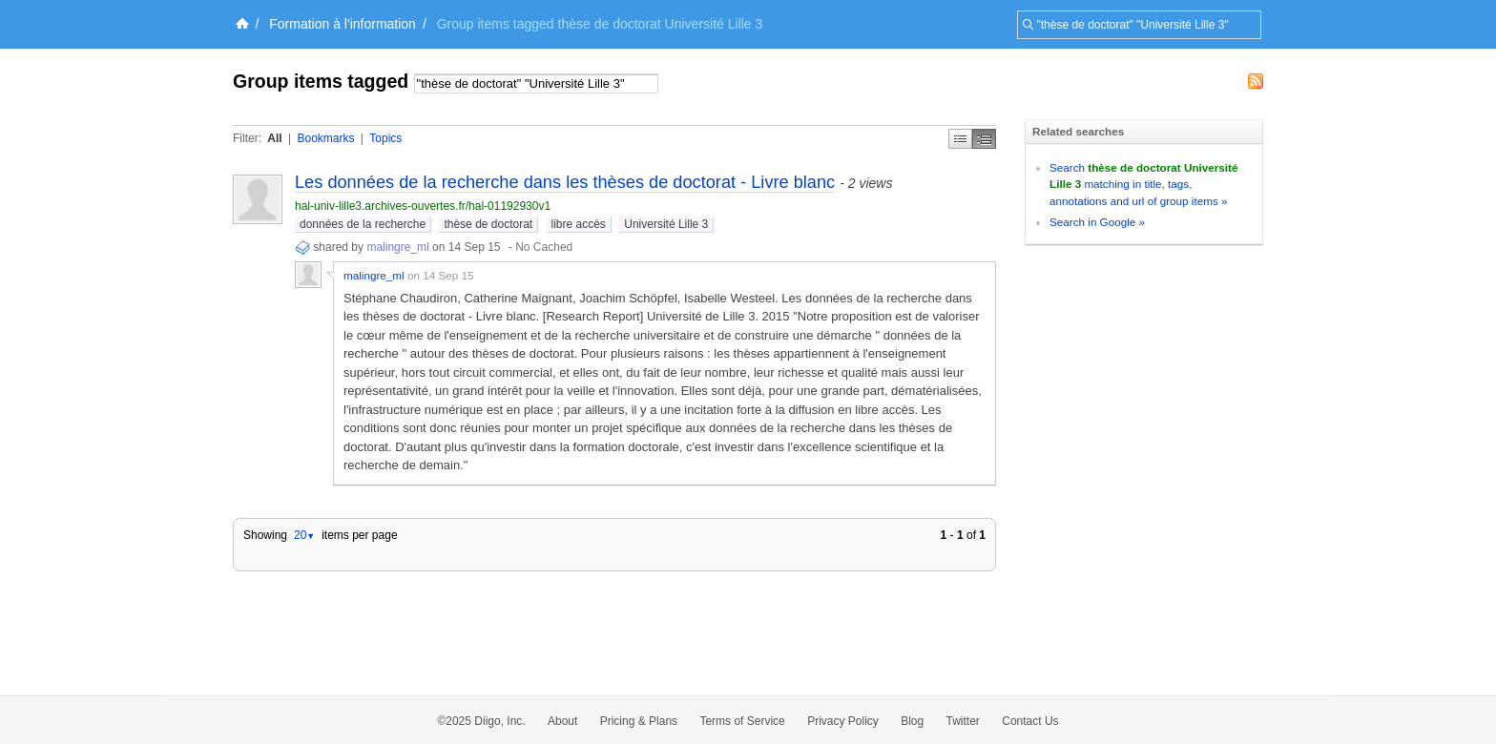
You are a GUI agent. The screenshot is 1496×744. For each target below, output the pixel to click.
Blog (912, 721)
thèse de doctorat (488, 224)
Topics (385, 138)
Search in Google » (1097, 222)
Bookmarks (325, 138)
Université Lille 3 (666, 224)
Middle (984, 139)
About (562, 721)
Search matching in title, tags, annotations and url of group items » (1143, 184)
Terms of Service (741, 721)
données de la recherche (363, 224)
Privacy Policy (843, 721)
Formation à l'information (342, 23)
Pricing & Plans (638, 721)
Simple (960, 139)
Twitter (963, 721)
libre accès (578, 224)
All (274, 138)
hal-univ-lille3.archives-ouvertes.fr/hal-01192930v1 (423, 206)
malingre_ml (399, 247)
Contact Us (1030, 721)
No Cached (543, 247)
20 (304, 535)
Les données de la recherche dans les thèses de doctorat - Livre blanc (565, 182)
